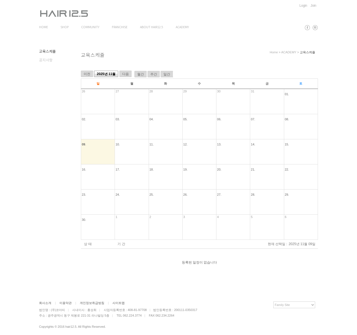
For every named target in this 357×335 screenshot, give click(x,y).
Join (313, 6)
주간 (153, 74)
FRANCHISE (119, 27)
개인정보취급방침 (92, 303)
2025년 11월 (106, 74)
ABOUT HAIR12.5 (151, 27)
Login (303, 6)
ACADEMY (182, 27)
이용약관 (65, 303)
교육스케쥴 (47, 52)
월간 (140, 74)
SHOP (65, 27)
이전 (87, 74)
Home (274, 52)
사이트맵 (118, 303)
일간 (166, 74)
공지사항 (45, 60)
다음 (125, 74)
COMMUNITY (90, 27)
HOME (43, 27)
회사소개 (45, 303)
